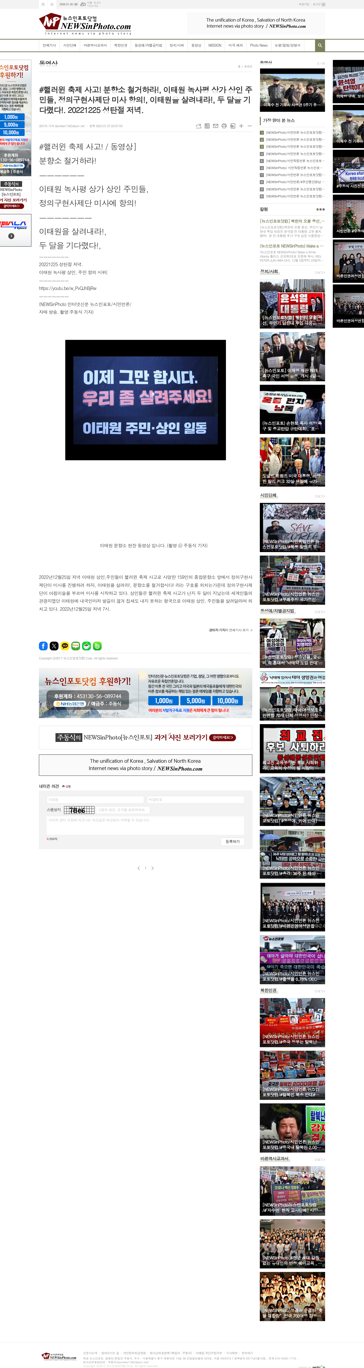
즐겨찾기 (52, 4)
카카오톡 (64, 646)
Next (318, 90)
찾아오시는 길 (110, 1353)
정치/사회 (176, 45)
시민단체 (70, 45)
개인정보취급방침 (134, 1353)
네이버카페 (86, 646)
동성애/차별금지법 (148, 45)
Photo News (258, 45)
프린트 (224, 125)
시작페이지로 (43, 4)
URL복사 (198, 125)
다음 (152, 868)
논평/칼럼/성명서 (287, 45)
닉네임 (53, 799)
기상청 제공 (92, 6)
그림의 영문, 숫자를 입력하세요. (122, 809)
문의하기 (247, 1353)
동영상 (196, 45)
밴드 (97, 646)
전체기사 (49, 45)
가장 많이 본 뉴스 (279, 120)
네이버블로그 (75, 646)
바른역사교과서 (95, 45)
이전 (139, 868)
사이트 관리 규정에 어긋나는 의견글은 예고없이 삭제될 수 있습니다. (99, 820)
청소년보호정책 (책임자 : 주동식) (171, 1353)
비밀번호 (155, 799)
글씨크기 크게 (241, 125)
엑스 (54, 646)
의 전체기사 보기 (228, 630)
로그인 (317, 4)
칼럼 (264, 209)
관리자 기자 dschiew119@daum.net (61, 126)
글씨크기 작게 (249, 125)
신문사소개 (90, 1353)
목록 (207, 125)
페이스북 (43, 646)
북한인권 (120, 45)
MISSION (214, 45)
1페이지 (318, 209)
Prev (266, 90)
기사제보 (231, 1353)
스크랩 (232, 125)
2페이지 (321, 209)
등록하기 (232, 841)
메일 (215, 125)
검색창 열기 (320, 45)
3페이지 (324, 209)
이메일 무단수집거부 (209, 1353)
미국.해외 (235, 45)
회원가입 (304, 4)
